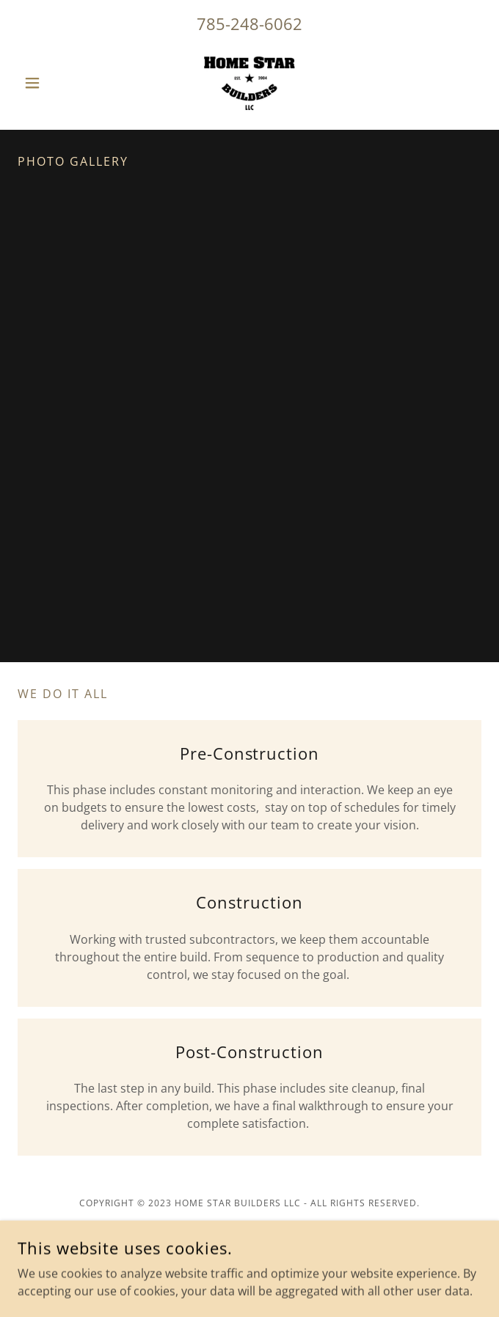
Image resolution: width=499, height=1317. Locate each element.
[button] (52, 83)
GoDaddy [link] (282, 1286)
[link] (249, 83)
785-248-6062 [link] (249, 23)
